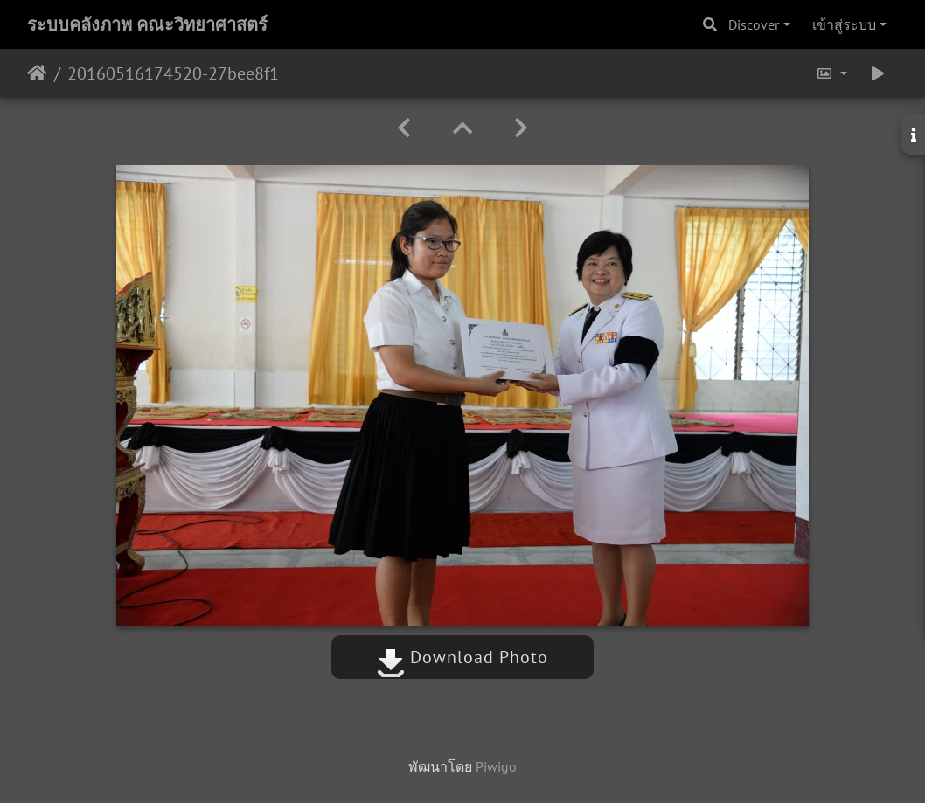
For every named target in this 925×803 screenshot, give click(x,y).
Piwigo (496, 766)
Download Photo (462, 657)
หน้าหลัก (37, 73)
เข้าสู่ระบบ (844, 24)
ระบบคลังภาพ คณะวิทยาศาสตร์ (147, 24)
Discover (753, 24)
